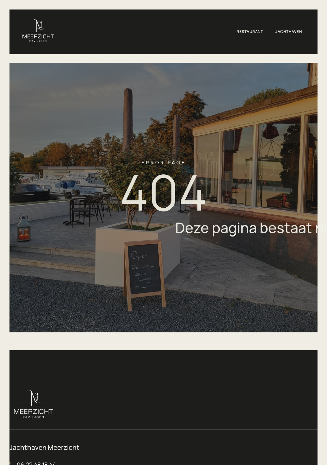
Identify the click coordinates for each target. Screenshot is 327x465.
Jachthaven (288, 31)
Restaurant (250, 31)
